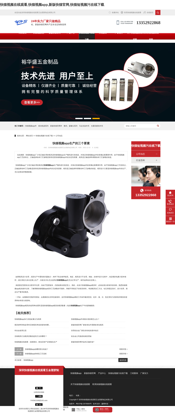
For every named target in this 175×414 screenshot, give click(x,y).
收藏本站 (115, 12)
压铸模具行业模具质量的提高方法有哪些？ (31, 336)
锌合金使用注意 (20, 330)
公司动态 (59, 136)
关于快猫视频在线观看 (135, 36)
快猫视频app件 (31, 126)
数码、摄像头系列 (70, 126)
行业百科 (140, 160)
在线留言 (150, 12)
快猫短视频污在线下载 (87, 36)
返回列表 (123, 360)
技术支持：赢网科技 (100, 404)
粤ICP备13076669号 (84, 404)
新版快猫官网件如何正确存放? (82, 342)
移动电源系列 (43, 126)
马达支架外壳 (84, 126)
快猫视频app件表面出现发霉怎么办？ (85, 319)
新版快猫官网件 (56, 126)
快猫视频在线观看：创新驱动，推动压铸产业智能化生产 (36, 342)
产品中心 (71, 33)
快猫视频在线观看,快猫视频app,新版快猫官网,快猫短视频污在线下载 (52, 5)
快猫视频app (38, 33)
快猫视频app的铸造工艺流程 (36, 354)
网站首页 (22, 33)
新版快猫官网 (55, 33)
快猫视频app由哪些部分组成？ (36, 349)
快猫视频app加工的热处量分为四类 (28, 319)
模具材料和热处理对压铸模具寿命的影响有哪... (32, 325)
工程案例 (103, 33)
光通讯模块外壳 (97, 126)
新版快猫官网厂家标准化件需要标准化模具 (87, 325)
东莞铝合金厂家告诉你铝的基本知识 (84, 330)
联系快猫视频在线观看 (132, 12)
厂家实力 (119, 33)
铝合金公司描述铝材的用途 (81, 336)
